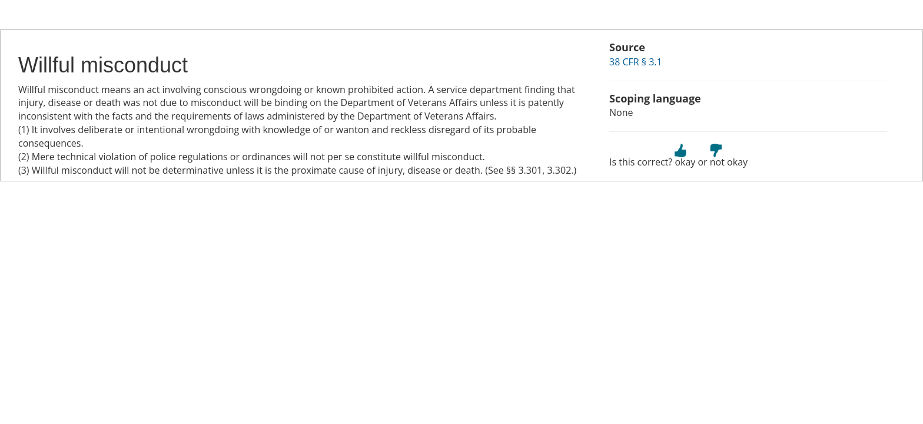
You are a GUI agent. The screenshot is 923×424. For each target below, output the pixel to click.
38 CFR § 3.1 (635, 61)
